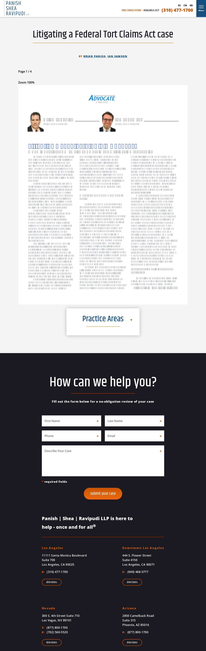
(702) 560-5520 (55, 632)
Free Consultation (131, 10)
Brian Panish (94, 56)
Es (179, 5)
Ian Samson (117, 56)
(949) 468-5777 (135, 572)
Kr (191, 5)
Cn (185, 5)
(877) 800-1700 (55, 628)
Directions (51, 582)
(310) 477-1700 (177, 10)
